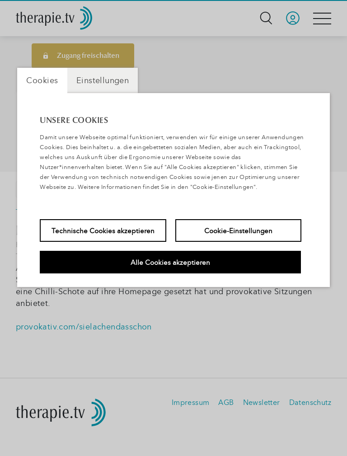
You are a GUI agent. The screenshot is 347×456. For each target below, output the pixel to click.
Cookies (42, 80)
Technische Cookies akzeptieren (103, 230)
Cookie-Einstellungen (238, 230)
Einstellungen (102, 80)
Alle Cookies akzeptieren (170, 262)
